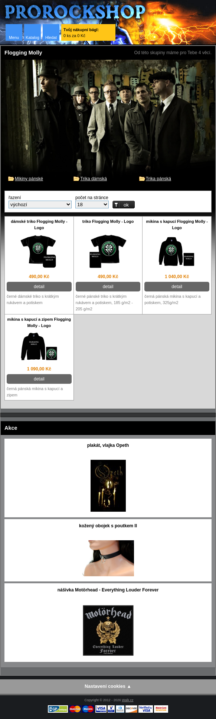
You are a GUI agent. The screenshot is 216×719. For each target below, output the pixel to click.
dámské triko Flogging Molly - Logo (39, 224)
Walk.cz (127, 700)
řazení (15, 197)
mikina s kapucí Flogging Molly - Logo (177, 224)
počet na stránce (91, 197)
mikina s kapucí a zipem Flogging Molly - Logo (39, 322)
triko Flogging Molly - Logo (108, 221)
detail (39, 286)
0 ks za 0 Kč (81, 32)
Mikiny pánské (29, 178)
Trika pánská (158, 178)
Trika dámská (93, 178)
